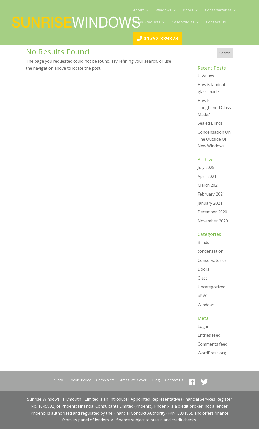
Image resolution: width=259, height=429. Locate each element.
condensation (210, 251)
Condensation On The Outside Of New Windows (214, 138)
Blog (156, 380)
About (138, 10)
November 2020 (213, 221)
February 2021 (211, 194)
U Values (206, 76)
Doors (188, 10)
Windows (163, 10)
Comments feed (212, 344)
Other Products (146, 22)
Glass (203, 278)
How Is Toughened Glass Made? (214, 107)
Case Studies (183, 22)
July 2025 (206, 167)
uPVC (203, 295)
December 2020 (212, 212)
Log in (203, 326)
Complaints (105, 380)
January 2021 (210, 203)
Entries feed (209, 335)
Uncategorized (211, 287)
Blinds (203, 242)
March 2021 (209, 185)
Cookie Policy (80, 380)
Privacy (57, 380)
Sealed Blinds (210, 123)
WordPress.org (212, 353)
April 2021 (207, 176)
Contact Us (216, 22)
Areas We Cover (133, 380)
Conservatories (218, 10)
